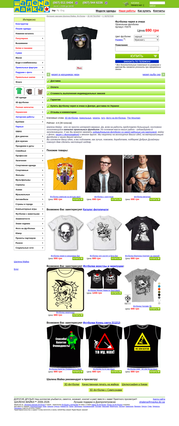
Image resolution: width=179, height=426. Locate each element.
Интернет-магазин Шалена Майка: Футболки (66, 16)
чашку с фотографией (67, 134)
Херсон (144, 406)
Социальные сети (29, 248)
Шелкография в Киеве (135, 384)
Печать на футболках (114, 405)
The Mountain (133, 118)
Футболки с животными (29, 214)
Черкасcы (156, 406)
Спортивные (29, 170)
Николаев (105, 406)
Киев (44, 406)
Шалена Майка (21, 261)
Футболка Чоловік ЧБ (142, 306)
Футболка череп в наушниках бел (65, 256)
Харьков (50, 406)
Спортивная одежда (26, 165)
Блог (16, 269)
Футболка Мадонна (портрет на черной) (142, 256)
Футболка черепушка (65, 312)
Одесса (57, 406)
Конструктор (22, 24)
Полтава (98, 406)
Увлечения (29, 160)
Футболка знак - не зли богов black (142, 369)
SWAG (19, 131)
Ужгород (122, 406)
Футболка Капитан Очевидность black (65, 369)
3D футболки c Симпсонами (106, 390)
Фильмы (29, 175)
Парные (20, 126)
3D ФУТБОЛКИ (93, 16)
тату (103, 118)
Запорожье (78, 406)
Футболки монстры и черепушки (103, 266)
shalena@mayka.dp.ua (152, 402)
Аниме (29, 189)
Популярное (29, 38)
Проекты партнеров (29, 238)
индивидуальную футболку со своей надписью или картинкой (125, 132)
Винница (137, 406)
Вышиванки (22, 43)
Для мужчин (29, 141)
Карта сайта (159, 399)
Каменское (129, 406)
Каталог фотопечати (95, 209)
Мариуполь (114, 406)
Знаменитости (29, 219)
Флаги (19, 82)
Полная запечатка (29, 107)
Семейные (29, 151)
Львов (71, 406)
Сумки (19, 53)
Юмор (29, 233)
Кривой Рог (64, 406)
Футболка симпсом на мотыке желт (65, 197)
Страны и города (29, 204)
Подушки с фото (29, 72)
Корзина (135, 3)
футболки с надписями (70, 405)
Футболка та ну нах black (104, 369)
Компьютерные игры (29, 209)
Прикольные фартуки (29, 67)
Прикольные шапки (29, 77)
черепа (96, 118)
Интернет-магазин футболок (34, 405)
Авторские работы (29, 117)
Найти (152, 6)
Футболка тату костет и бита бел (104, 256)
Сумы (150, 406)
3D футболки (29, 102)
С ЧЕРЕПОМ (108, 16)
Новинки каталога (25, 33)
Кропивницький (88, 406)
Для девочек (29, 136)
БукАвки (29, 122)
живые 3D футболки (98, 405)
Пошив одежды (23, 29)
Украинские (29, 112)
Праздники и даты (29, 146)
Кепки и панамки (24, 48)
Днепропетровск (36, 406)
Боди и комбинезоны (29, 62)
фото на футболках (116, 118)
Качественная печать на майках (100, 384)
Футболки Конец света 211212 (101, 322)
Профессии (29, 156)
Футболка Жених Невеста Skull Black (104, 290)
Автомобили (29, 199)
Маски (19, 58)
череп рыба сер (152, 74)
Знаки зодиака (29, 223)
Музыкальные (29, 194)
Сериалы (29, 185)
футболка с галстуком (103, 197)
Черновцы (18, 408)
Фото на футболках (29, 228)
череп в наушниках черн (65, 74)
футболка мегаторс (142, 197)
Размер (120, 39)
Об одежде (29, 97)
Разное (29, 243)
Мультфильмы (29, 180)
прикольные (85, 118)
